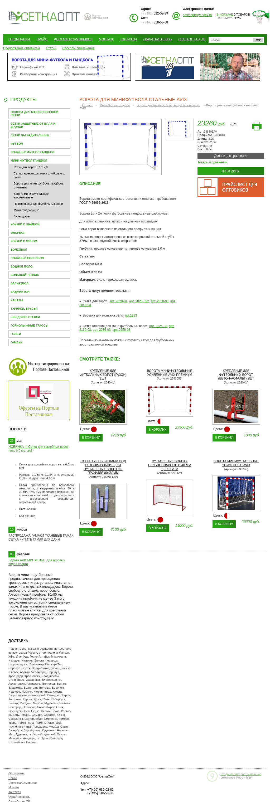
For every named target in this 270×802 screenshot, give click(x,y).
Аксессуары (22, 216)
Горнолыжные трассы (29, 325)
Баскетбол (19, 283)
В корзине (225, 14)
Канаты (17, 300)
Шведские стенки (25, 317)
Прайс (41, 39)
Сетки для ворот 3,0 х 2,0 (31, 167)
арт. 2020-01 (118, 301)
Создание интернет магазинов (240, 774)
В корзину (230, 171)
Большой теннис (25, 274)
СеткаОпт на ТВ (191, 39)
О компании (19, 39)
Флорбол (18, 232)
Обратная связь (157, 39)
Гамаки (16, 342)
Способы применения (78, 48)
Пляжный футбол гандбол (32, 152)
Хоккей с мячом (24, 241)
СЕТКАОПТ (44, 16)
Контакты (128, 39)
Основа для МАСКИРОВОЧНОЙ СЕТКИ (34, 113)
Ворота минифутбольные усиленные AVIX (236, 463)
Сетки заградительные (30, 135)
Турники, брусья (24, 308)
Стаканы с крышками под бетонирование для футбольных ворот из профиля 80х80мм (103, 467)
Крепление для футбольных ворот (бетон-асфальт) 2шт (236, 375)
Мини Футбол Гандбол (29, 160)
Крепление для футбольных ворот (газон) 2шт (103, 375)
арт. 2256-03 (121, 330)
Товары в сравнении (212, 162)
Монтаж (106, 39)
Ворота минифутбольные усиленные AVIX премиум (169, 373)
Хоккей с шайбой (25, 224)
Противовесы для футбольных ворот (38, 203)
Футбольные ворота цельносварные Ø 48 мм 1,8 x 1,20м (169, 465)
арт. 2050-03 (159, 301)
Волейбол (19, 249)
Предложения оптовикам (21, 48)
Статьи (51, 48)
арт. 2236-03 (102, 330)
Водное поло (21, 266)
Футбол (17, 143)
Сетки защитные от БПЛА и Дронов (33, 125)
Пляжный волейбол (27, 258)
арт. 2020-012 (139, 301)
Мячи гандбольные (26, 210)
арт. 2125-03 (158, 326)
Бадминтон (20, 291)
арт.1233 (130, 315)
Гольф (16, 334)
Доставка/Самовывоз (73, 39)
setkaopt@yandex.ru (197, 15)
